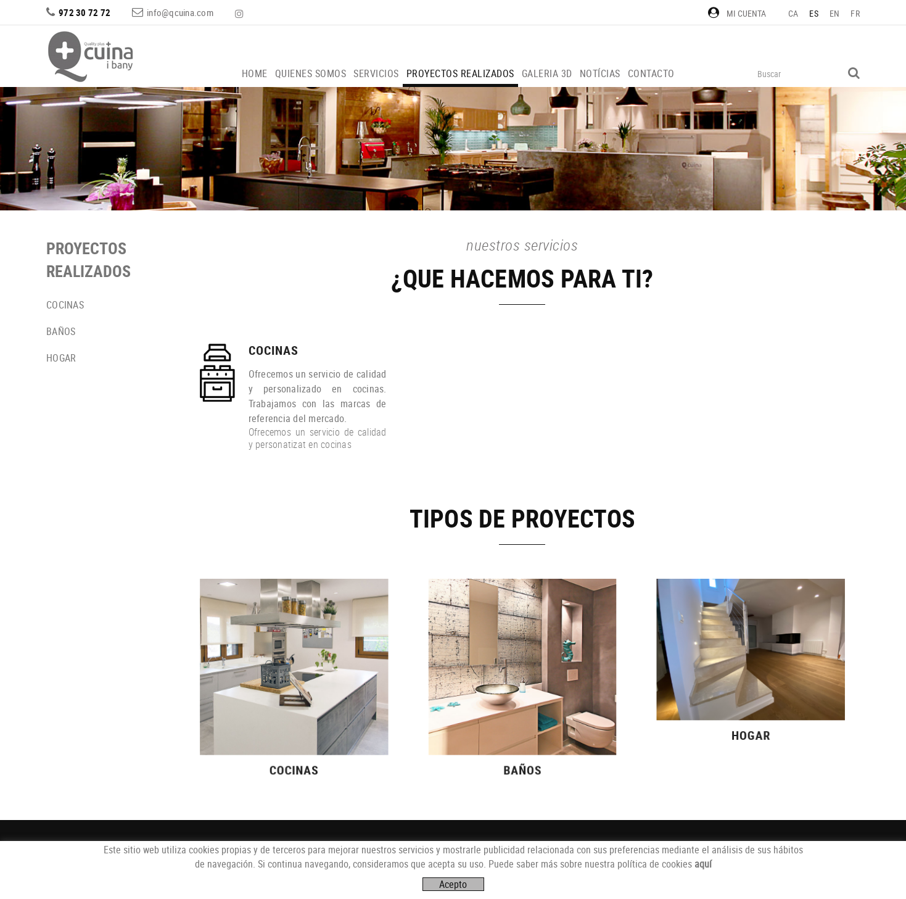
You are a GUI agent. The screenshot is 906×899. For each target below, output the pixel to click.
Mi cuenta (737, 13)
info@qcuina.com (180, 12)
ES (813, 13)
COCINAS (65, 305)
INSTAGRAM (240, 14)
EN (835, 13)
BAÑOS (60, 331)
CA (793, 13)
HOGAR (61, 358)
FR (855, 13)
